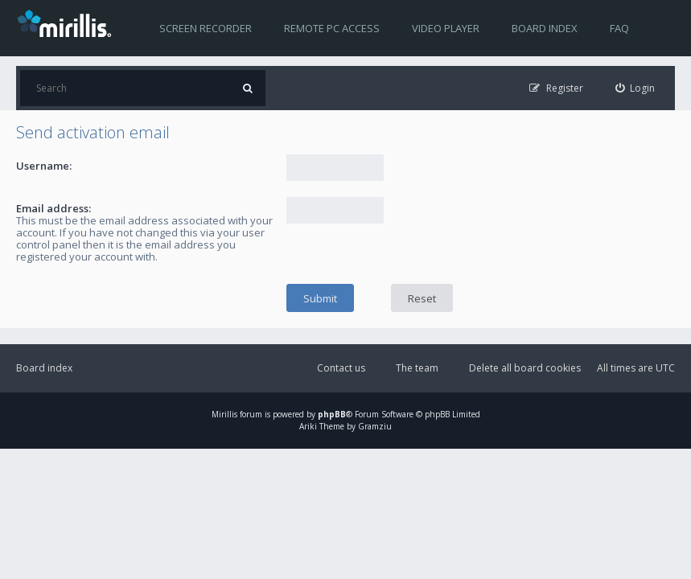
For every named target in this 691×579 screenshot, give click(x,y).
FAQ (619, 28)
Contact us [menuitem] (341, 368)
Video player (445, 28)
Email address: (53, 208)
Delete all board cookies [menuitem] (525, 368)
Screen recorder (205, 28)
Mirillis (224, 414)
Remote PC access (332, 28)
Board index (545, 28)
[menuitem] (635, 88)
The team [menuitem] (417, 368)
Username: (44, 165)
